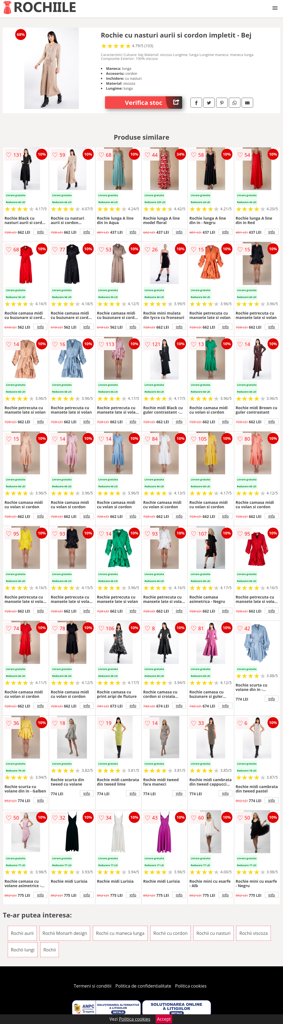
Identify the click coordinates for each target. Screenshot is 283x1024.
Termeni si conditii (93, 986)
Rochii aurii (22, 933)
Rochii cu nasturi (213, 933)
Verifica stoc (153, 102)
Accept (164, 1019)
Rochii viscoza (253, 933)
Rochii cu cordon (170, 933)
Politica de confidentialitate (143, 986)
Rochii (49, 950)
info (40, 231)
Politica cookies (191, 986)
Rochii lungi (23, 950)
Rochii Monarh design (65, 933)
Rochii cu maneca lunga (120, 933)
